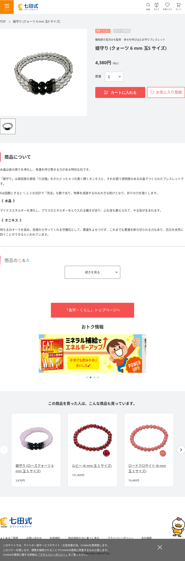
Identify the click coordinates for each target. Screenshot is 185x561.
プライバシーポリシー (120, 538)
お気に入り (167, 9)
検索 (148, 9)
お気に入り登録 (169, 92)
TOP (3, 21)
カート (178, 9)
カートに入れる (120, 92)
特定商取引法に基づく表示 (83, 538)
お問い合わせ (34, 538)
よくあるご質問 (9, 538)
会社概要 (146, 538)
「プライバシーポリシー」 (52, 554)
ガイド (156, 9)
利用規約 (55, 538)
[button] (87, 377)
